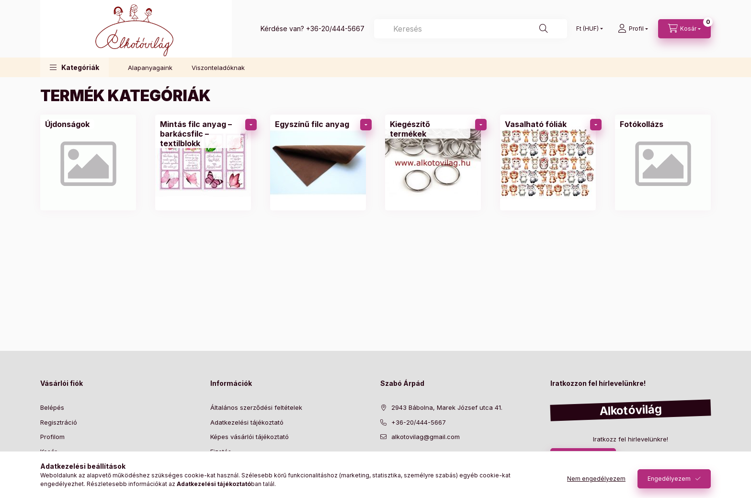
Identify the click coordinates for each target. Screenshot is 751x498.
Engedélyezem (669, 478)
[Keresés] (470, 28)
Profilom (52, 436)
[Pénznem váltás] (587, 29)
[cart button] (684, 28)
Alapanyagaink (150, 67)
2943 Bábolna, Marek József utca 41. (446, 407)
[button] (74, 67)
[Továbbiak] (251, 124)
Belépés (52, 407)
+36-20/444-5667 (335, 28)
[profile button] (633, 28)
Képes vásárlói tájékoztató (249, 436)
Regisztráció (58, 422)
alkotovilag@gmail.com (425, 436)
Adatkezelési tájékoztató (247, 422)
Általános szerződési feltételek (256, 407)
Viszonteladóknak (218, 67)
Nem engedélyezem (596, 478)
